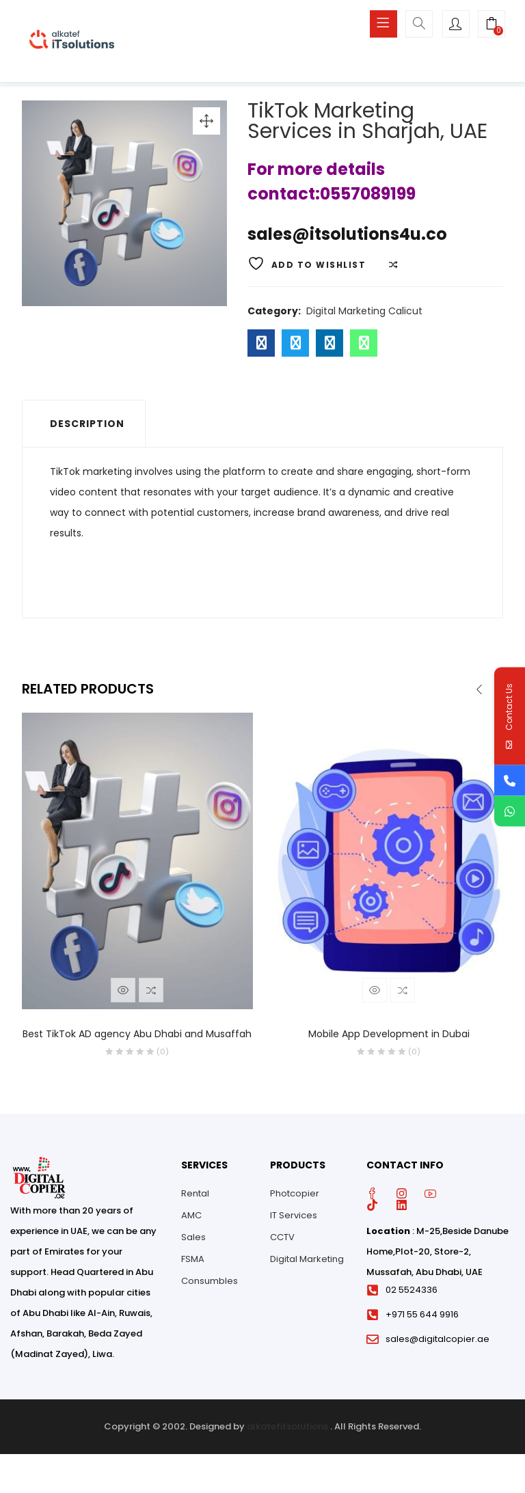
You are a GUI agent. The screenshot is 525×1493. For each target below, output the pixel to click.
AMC (191, 1219)
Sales (193, 1241)
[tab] (84, 428)
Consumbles (209, 1284)
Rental (195, 1197)
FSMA (192, 1263)
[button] (491, 25)
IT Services (293, 1219)
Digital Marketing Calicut (364, 316)
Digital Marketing (307, 1263)
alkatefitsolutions (287, 1431)
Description (87, 428)
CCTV (282, 1241)
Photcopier (294, 1197)
